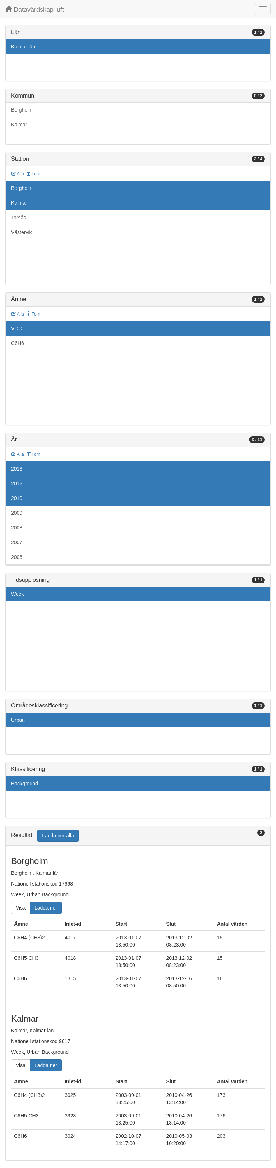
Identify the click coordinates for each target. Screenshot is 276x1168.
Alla (18, 173)
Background (24, 783)
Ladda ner (45, 908)
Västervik (21, 232)
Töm (33, 173)
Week (17, 594)
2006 (16, 557)
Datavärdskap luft (34, 9)
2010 (16, 498)
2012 (16, 483)
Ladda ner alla (58, 835)
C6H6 (17, 343)
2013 (16, 469)
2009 (16, 513)
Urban (18, 720)
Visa (21, 908)
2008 (16, 528)
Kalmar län (23, 47)
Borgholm (22, 110)
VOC (16, 328)
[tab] (138, 836)
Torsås (18, 217)
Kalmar (19, 124)
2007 (16, 542)
